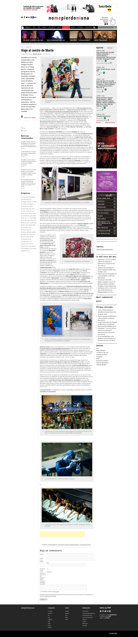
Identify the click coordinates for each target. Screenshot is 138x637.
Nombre (42, 554)
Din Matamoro (31, 204)
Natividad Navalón (31, 232)
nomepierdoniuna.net (27, 608)
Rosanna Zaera (24, 246)
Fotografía (51, 27)
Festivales (80, 27)
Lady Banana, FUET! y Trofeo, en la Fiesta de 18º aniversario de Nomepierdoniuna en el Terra (107, 290)
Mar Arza (23, 225)
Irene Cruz (27, 218)
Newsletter (88, 27)
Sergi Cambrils (32, 246)
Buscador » (110, 48)
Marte (27, 225)
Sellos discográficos (101, 365)
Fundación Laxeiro (30, 211)
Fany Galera (31, 209)
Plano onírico (101, 219)
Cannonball (100, 204)
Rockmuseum (101, 207)
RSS (110, 616)
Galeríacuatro (26, 216)
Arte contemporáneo (26, 199)
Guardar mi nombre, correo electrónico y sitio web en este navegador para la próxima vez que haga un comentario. (43, 576)
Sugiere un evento (110, 122)
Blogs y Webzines (100, 350)
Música (73, 27)
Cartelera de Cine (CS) (102, 352)
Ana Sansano (24, 197)
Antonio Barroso (31, 197)
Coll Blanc (24, 204)
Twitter (66, 619)
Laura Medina (33, 223)
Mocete (29, 230)
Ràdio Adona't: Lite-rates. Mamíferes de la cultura (104, 223)
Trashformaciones (25, 251)
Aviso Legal (56, 591)
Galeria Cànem (24, 213)
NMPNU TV (28, 27)
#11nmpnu (50, 611)
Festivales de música (101, 354)
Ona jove (100, 216)
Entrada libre (28, 47)
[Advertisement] (62, 534)
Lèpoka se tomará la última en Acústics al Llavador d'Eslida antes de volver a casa (107, 270)
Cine (39, 27)
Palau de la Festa (28, 234)
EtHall (27, 209)
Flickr (66, 615)
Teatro (44, 27)
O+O (22, 234)
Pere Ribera (27, 237)
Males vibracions (102, 228)
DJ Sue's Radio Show (103, 198)
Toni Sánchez (33, 248)
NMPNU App (105, 608)
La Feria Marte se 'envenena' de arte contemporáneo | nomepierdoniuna (69, 544)
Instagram (67, 613)
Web (47, 563)
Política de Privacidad (50, 596)
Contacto (84, 621)
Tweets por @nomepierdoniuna (104, 249)
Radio (97, 359)
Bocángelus (23, 202)
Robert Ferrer (30, 244)
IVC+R (22, 220)
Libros (59, 27)
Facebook (67, 611)
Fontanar (23, 211)
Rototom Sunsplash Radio (105, 210)
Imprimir (25, 131)
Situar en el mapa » (30, 117)
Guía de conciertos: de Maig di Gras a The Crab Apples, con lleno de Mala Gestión (107, 276)
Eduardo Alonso (25, 206)
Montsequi (23, 232)
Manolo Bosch (37, 54)
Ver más (22, 148)
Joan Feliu (26, 223)
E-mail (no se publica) (42, 560)
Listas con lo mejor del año (87, 617)
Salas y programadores (102, 363)
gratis (31, 216)
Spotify (66, 617)
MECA (22, 227)
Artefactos (100, 201)
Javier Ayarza (27, 220)
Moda (49, 623)
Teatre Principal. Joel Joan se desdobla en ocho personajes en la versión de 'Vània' (107, 312)
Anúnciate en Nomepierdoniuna (88, 613)
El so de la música (102, 213)
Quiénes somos (85, 611)
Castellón (29, 202)
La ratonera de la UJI (103, 231)
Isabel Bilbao (33, 218)
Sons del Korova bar (103, 233)
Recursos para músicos (102, 361)
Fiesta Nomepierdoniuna (87, 615)
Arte (34, 27)
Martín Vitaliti (32, 225)
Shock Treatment (25, 248)
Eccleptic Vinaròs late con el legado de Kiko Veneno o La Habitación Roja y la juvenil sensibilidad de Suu (107, 324)
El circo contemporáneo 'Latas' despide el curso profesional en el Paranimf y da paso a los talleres (107, 338)
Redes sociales (84, 623)
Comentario (49, 572)
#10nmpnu (66, 27)
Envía (24, 128)
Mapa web (84, 619)
